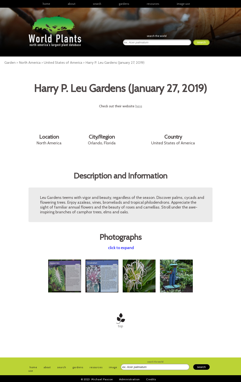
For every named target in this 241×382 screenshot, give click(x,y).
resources (96, 367)
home (46, 3)
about (71, 3)
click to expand (121, 247)
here (138, 106)
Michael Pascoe (102, 379)
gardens (124, 3)
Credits (151, 379)
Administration (129, 379)
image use (183, 3)
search (97, 3)
